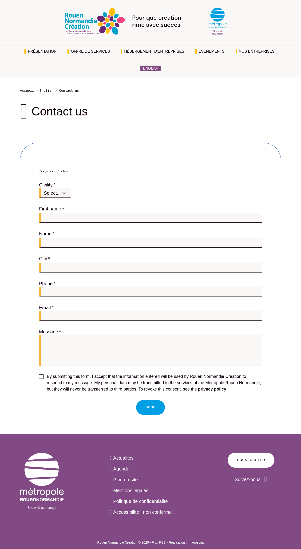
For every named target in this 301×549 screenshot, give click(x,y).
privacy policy (212, 389)
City (43, 258)
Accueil (27, 91)
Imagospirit (196, 542)
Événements (211, 51)
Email (45, 307)
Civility (46, 184)
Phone (46, 283)
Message (48, 331)
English (151, 68)
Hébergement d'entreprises (154, 51)
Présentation (42, 51)
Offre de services (90, 51)
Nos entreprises (257, 51)
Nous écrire (251, 460)
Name (45, 233)
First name (50, 208)
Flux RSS (159, 542)
